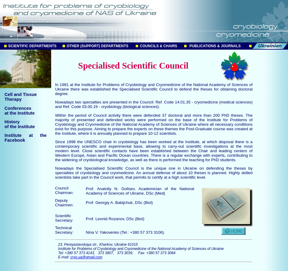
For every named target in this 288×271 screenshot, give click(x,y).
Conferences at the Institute (20, 110)
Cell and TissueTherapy (21, 97)
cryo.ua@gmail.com (86, 257)
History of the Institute (20, 124)
